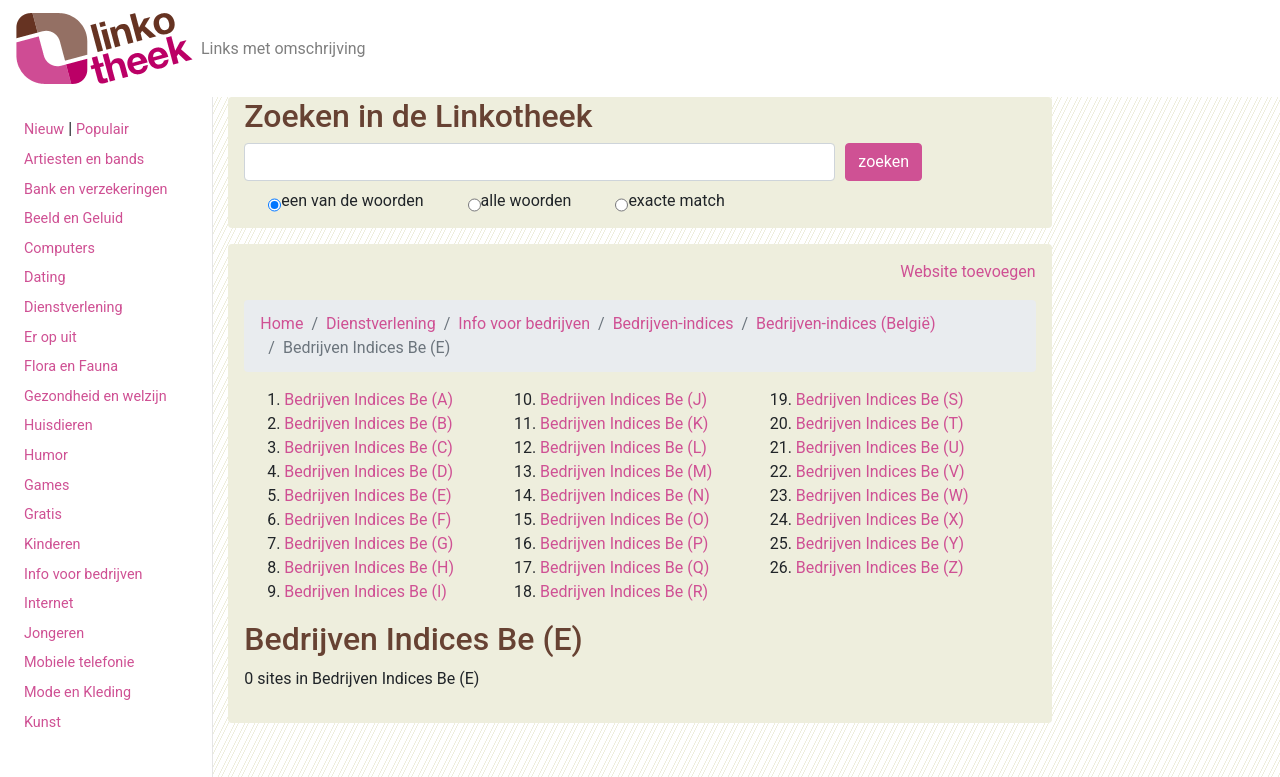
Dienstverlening (73, 307)
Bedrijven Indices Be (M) (626, 471)
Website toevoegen (967, 271)
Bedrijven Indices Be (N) (625, 495)
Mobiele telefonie (79, 662)
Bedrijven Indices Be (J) (623, 399)
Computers (59, 248)
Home (281, 323)
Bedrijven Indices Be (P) (624, 543)
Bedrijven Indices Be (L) (623, 447)
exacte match (676, 200)
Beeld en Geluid (73, 218)
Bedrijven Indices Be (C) (368, 447)
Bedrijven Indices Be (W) (882, 495)
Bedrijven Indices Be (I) (365, 591)
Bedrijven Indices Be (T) (880, 423)
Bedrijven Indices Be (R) (624, 591)
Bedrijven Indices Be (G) (368, 543)
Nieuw (44, 129)
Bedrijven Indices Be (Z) (880, 567)
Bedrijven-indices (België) (845, 323)
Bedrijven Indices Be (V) (880, 471)
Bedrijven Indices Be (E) (367, 495)
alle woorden (526, 200)
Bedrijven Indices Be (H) (369, 567)
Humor (46, 455)
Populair (102, 129)
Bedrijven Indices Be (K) (624, 423)
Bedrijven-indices (673, 323)
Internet (48, 603)
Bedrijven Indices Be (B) (368, 423)
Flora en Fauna (71, 366)
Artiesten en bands (84, 159)
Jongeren (54, 633)
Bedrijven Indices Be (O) (624, 519)
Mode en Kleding (77, 692)
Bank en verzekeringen (96, 189)
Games (46, 485)
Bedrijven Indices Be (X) (880, 519)
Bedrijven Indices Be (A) (368, 399)
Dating (45, 277)
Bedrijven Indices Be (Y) (880, 543)
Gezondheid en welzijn (95, 396)
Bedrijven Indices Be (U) (880, 447)
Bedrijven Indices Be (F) (367, 519)
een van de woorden (352, 200)
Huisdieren (58, 425)
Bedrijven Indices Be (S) (880, 399)
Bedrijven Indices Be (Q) (624, 567)
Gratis (43, 514)
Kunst (42, 722)
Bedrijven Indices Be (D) (368, 471)
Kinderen (52, 544)
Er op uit (50, 337)
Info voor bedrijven (83, 574)
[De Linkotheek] (104, 48)
